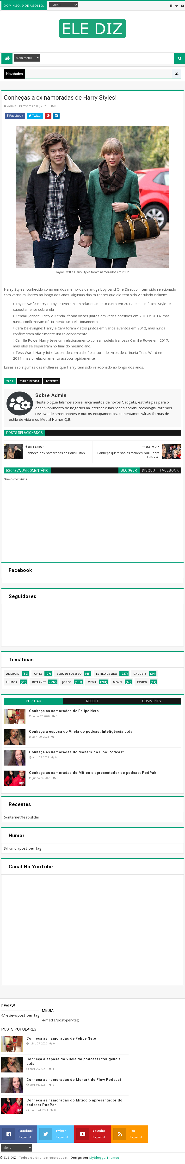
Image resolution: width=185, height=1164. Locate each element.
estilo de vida (29, 381)
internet (51, 381)
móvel (117, 682)
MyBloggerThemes (104, 1157)
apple (38, 673)
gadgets (140, 673)
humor (11, 682)
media (92, 682)
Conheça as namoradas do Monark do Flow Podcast (76, 752)
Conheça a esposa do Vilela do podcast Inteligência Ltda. (81, 731)
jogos (66, 682)
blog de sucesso (69, 673)
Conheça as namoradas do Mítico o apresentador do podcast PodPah (92, 773)
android (12, 673)
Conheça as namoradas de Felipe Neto (64, 711)
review (142, 682)
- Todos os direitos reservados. (42, 1157)
